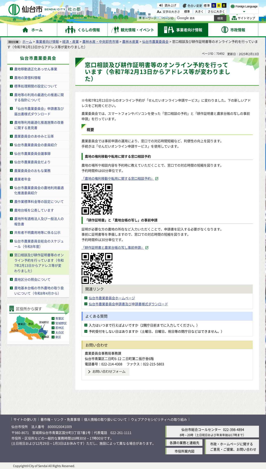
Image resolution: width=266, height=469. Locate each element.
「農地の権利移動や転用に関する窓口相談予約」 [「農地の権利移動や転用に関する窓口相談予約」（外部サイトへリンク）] (118, 178)
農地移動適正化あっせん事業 (35, 68)
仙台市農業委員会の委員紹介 (35, 144)
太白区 (59, 332)
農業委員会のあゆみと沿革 (34, 136)
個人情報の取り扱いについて (105, 419)
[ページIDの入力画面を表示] (160, 17)
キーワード (148, 18)
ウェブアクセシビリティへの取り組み (159, 419)
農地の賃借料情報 (27, 77)
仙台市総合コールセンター (201, 429)
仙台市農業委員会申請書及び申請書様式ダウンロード (128, 303)
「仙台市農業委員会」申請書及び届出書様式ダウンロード (39, 111)
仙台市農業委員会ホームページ (112, 297)
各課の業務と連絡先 (184, 442)
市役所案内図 (184, 451)
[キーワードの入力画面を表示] (140, 17)
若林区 (59, 328)
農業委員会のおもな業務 (32, 170)
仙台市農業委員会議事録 (32, 153)
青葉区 (59, 318)
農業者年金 (22, 178)
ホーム (27, 41)
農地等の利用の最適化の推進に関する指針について (39, 97)
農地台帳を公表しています (34, 210)
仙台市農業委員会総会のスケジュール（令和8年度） (39, 244)
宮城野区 (61, 323)
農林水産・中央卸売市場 (100, 41)
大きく (199, 11)
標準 (207, 5)
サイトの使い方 (25, 419)
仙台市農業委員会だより (32, 161)
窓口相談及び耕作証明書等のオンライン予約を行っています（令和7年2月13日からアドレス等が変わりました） (39, 262)
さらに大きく (216, 11)
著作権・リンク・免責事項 (60, 419)
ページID (166, 18)
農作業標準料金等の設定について (39, 201)
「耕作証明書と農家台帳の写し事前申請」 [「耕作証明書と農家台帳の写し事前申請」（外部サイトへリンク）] (113, 247)
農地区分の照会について (32, 279)
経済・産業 (70, 41)
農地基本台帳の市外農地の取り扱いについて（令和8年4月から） (39, 290)
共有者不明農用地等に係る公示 (37, 232)
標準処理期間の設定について (35, 85)
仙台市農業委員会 (155, 41)
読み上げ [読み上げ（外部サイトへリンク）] (170, 5)
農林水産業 (130, 41)
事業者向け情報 (47, 41)
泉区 (58, 337)
